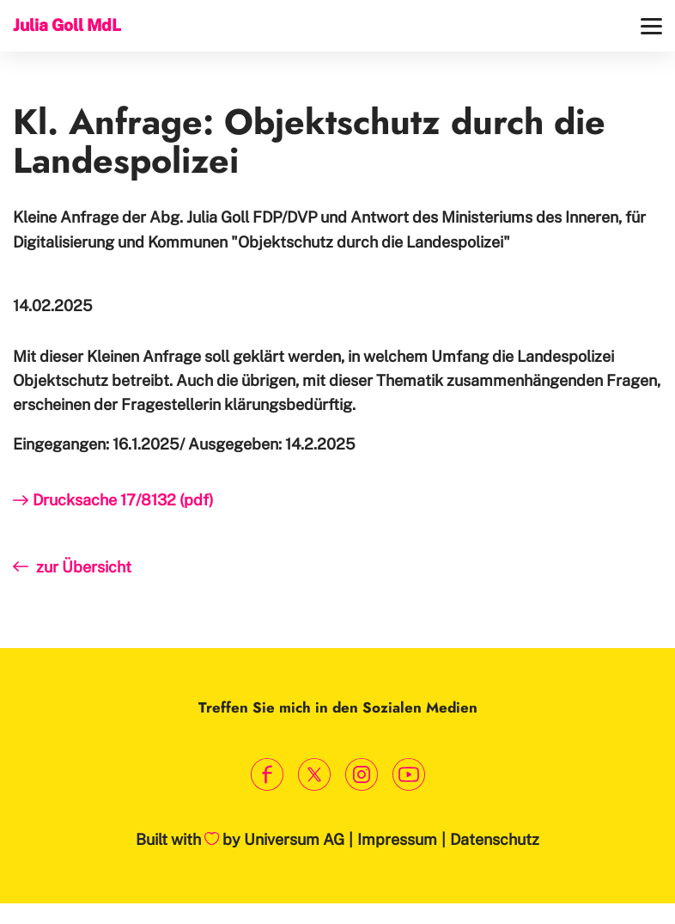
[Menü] (651, 26)
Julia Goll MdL (67, 24)
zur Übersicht (83, 567)
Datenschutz (494, 839)
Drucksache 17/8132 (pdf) (123, 500)
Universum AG (294, 839)
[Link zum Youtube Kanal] (408, 774)
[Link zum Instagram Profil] (361, 774)
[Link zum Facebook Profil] (266, 774)
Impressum (397, 839)
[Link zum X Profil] (314, 774)
